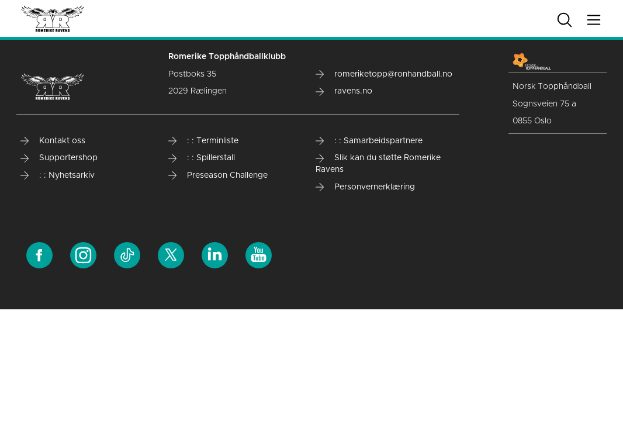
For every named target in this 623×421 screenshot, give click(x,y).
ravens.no (344, 91)
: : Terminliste (203, 141)
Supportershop (59, 158)
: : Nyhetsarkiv (57, 175)
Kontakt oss (52, 141)
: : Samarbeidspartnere (369, 141)
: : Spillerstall (201, 158)
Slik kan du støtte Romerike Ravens (378, 164)
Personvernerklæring (365, 187)
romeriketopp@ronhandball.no (384, 74)
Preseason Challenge (218, 175)
